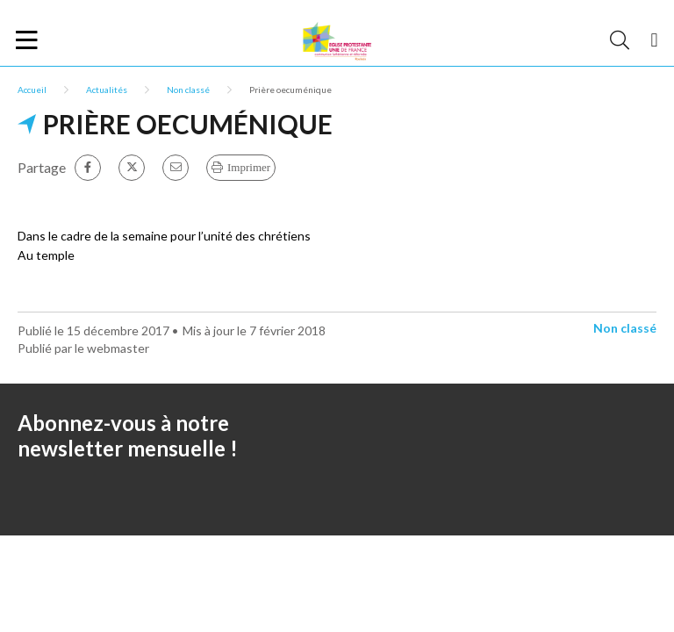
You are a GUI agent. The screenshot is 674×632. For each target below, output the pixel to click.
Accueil (32, 89)
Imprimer (248, 167)
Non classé (188, 89)
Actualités (106, 89)
